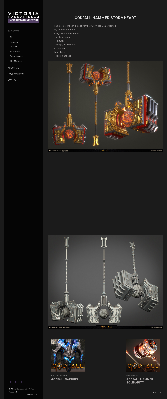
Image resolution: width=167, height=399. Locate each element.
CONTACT (13, 80)
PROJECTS (13, 31)
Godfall (13, 47)
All (11, 37)
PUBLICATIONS (16, 74)
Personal (14, 42)
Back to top (32, 395)
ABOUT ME (13, 68)
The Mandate (16, 61)
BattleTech (15, 51)
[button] (156, 392)
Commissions (16, 56)
